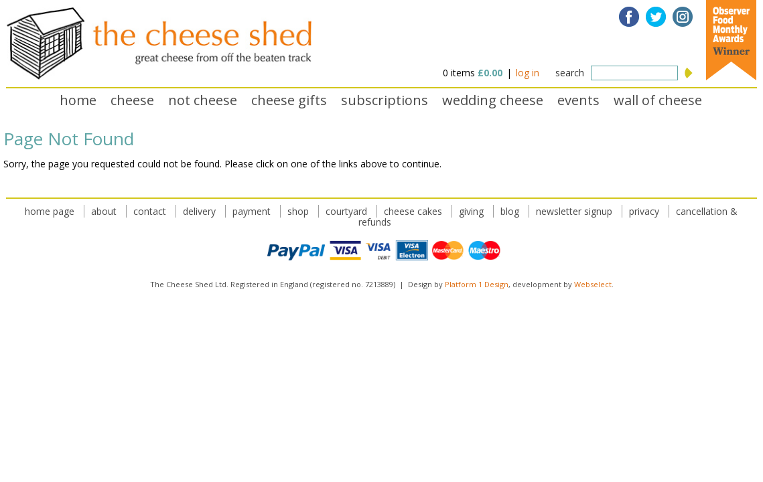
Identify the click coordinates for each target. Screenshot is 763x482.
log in (527, 72)
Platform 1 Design (476, 284)
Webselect (593, 284)
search (569, 72)
